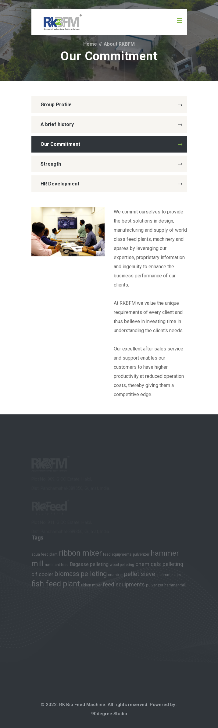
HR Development (111, 184)
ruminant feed (57, 566)
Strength (111, 164)
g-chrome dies (168, 576)
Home (90, 44)
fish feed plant (55, 585)
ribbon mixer (80, 554)
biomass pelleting (81, 575)
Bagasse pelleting (89, 565)
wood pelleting (122, 566)
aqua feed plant (44, 556)
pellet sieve (139, 575)
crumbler (115, 576)
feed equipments (117, 556)
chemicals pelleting (159, 565)
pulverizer (141, 556)
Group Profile (111, 104)
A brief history (111, 124)
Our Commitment (111, 144)
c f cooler (42, 575)
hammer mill (175, 586)
